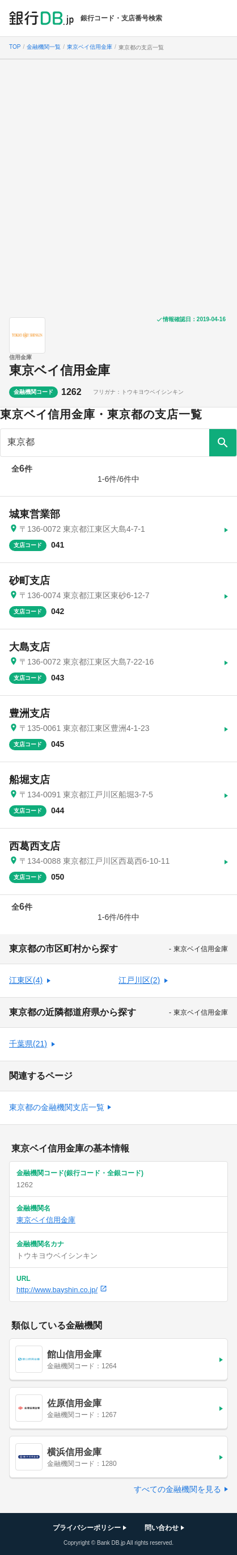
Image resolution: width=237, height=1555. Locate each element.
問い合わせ (162, 1528)
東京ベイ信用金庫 (59, 370)
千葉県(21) (28, 1043)
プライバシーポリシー (87, 1528)
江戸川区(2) (139, 980)
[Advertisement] (118, 183)
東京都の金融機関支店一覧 (56, 1107)
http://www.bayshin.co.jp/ (61, 1289)
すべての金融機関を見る (177, 1489)
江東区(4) (26, 980)
